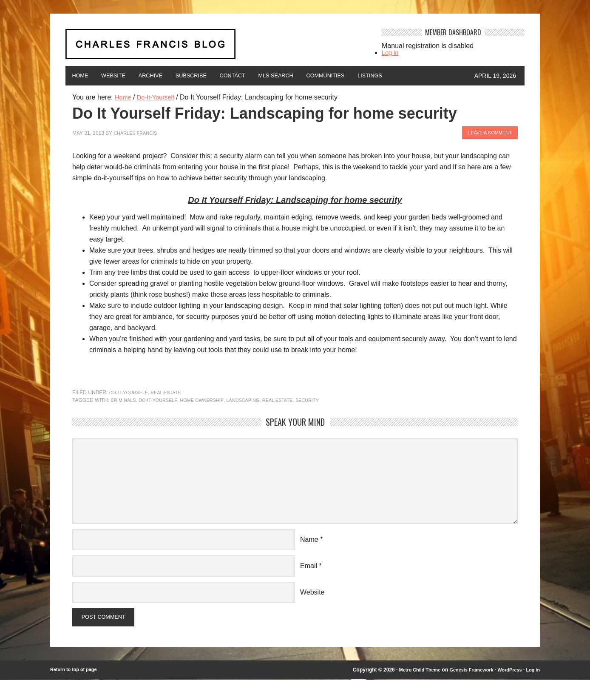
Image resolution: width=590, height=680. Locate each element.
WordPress (507, 671)
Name (309, 538)
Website (122, 75)
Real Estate (171, 391)
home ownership (210, 399)
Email (308, 564)
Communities (370, 75)
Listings (421, 75)
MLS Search (312, 75)
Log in (391, 52)
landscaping (255, 399)
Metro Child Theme (408, 671)
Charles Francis (137, 132)
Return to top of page (76, 671)
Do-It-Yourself (130, 391)
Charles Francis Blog (215, 47)
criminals (124, 399)
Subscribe (213, 75)
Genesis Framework (465, 671)
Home (83, 75)
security (325, 399)
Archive (166, 75)
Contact (261, 75)
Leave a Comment (487, 132)
